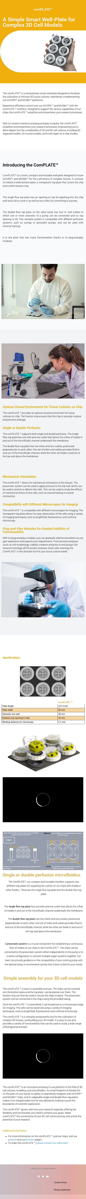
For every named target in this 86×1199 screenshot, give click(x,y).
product (12, 1139)
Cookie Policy (60, 1182)
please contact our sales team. (52, 1143)
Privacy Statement (62, 1190)
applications (28, 1139)
